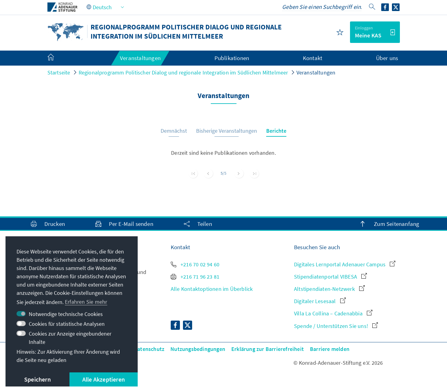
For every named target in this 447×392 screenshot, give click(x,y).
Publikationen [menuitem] (231, 58)
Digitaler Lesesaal (320, 301)
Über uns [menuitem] (387, 58)
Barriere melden (329, 348)
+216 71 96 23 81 (195, 276)
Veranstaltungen (316, 72)
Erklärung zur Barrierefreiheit (267, 348)
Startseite (58, 72)
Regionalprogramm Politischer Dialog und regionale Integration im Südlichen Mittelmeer (183, 72)
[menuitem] (56, 58)
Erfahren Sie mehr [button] (86, 301)
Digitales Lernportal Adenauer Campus (344, 264)
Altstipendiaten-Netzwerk (329, 288)
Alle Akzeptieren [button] (103, 379)
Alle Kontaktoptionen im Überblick (212, 288)
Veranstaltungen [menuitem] (140, 58)
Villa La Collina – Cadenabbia (333, 313)
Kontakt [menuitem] (312, 58)
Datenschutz (149, 348)
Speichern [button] (37, 379)
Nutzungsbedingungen (197, 348)
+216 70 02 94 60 (195, 264)
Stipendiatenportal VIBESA (330, 276)
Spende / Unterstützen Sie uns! (336, 325)
